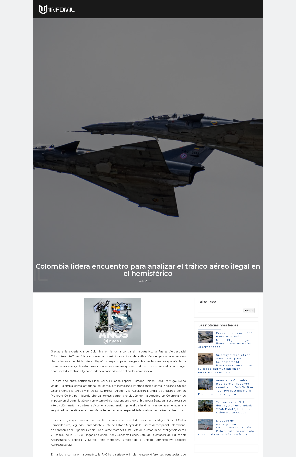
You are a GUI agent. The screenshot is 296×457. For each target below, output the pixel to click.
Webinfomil (145, 281)
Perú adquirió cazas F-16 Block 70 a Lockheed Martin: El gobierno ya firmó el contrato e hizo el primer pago (225, 340)
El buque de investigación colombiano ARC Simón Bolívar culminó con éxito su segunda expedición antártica (226, 427)
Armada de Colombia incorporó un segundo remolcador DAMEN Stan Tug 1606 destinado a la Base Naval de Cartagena (225, 387)
